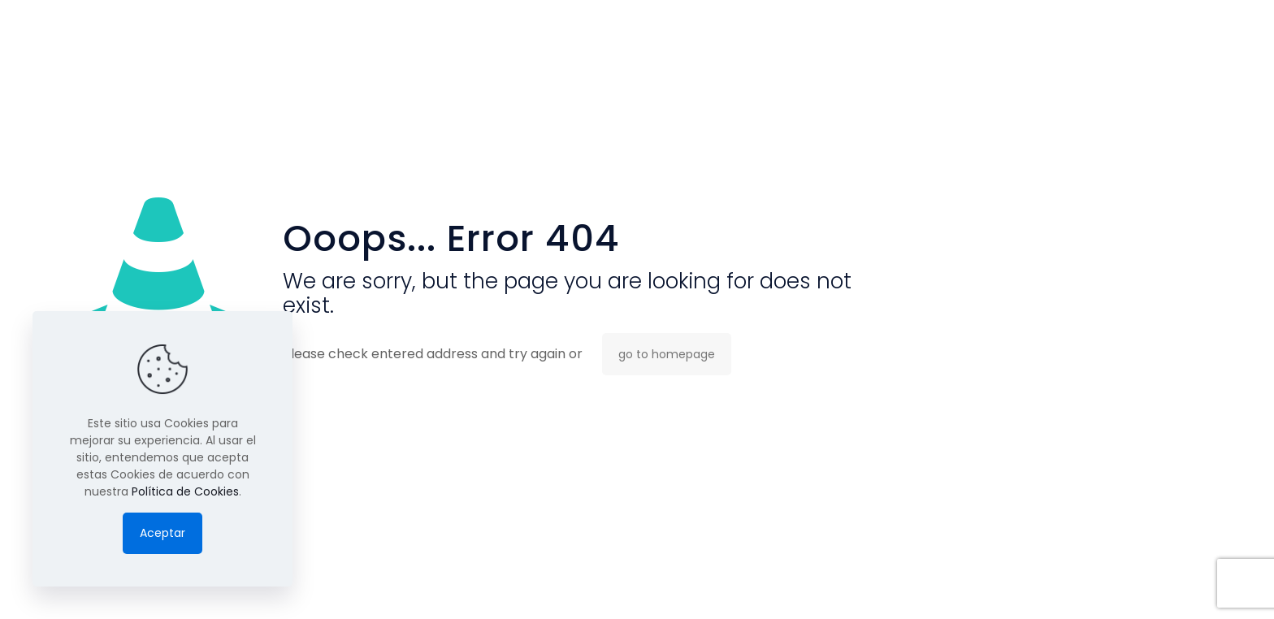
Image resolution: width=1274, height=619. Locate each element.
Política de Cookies (185, 491)
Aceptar (162, 533)
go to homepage (666, 354)
